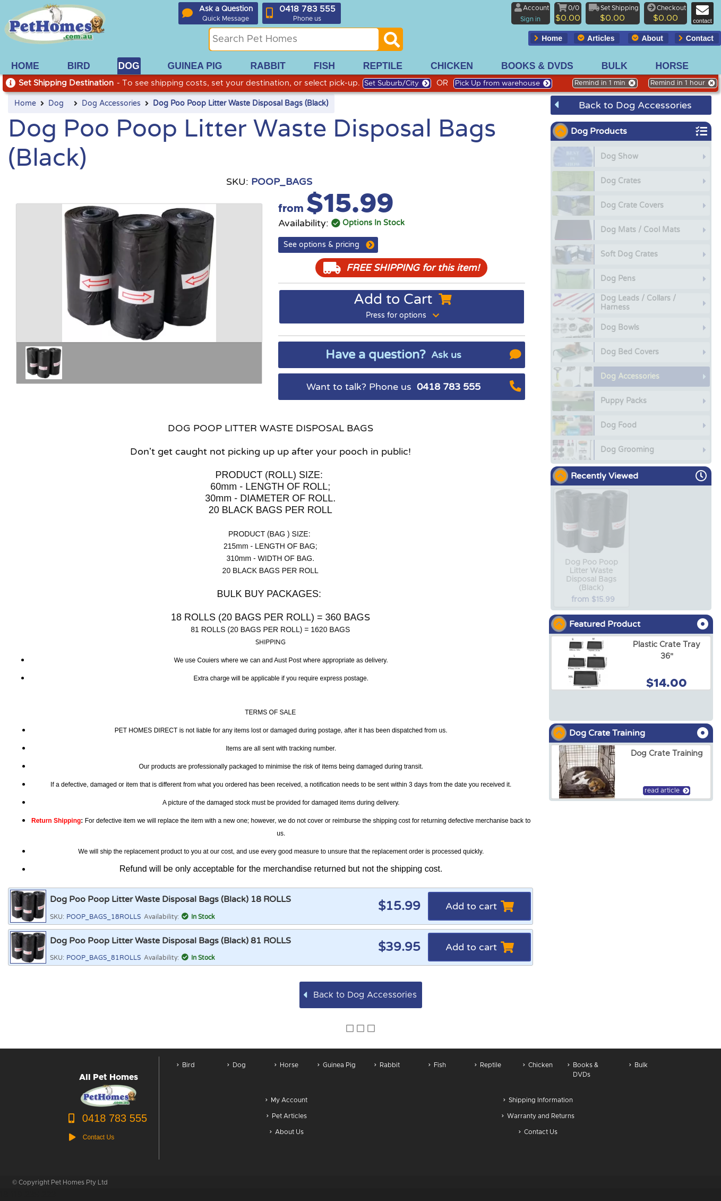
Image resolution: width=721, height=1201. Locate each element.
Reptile (488, 1075)
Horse (286, 1075)
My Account (286, 1101)
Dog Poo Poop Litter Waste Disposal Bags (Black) (240, 103)
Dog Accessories (111, 103)
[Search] (392, 42)
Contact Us (538, 1133)
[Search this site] (294, 39)
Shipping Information (538, 1101)
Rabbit (387, 1075)
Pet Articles (287, 1117)
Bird (186, 1075)
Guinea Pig (336, 1075)
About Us (287, 1133)
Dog (56, 103)
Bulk (638, 1075)
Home (25, 103)
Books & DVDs (583, 1075)
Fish (437, 1075)
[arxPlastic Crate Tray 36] (631, 663)
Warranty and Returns (538, 1117)
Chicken (538, 1075)
